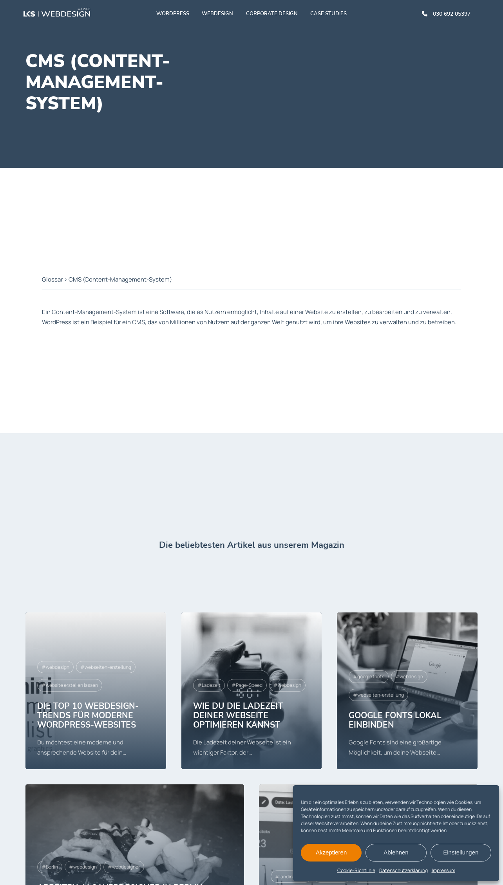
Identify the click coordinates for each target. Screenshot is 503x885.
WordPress (172, 13)
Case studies (328, 13)
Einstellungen (460, 852)
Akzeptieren (331, 852)
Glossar (52, 279)
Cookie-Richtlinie (356, 870)
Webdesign (217, 13)
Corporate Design (272, 13)
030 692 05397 (451, 14)
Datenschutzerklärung (403, 870)
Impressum (443, 870)
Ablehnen (396, 852)
